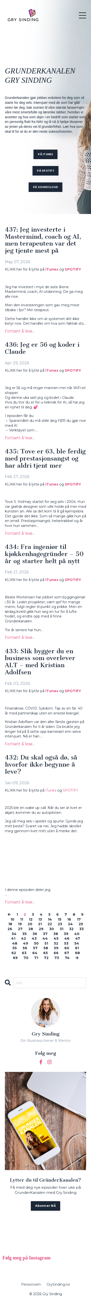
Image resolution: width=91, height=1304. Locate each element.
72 (46, 958)
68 (77, 953)
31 (61, 929)
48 (14, 943)
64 (34, 953)
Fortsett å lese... (20, 331)
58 (45, 948)
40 (76, 934)
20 (30, 924)
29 (41, 929)
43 (34, 938)
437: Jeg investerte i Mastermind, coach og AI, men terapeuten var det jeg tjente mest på (43, 240)
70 (26, 958)
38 (55, 934)
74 (67, 958)
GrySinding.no (58, 1284)
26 (10, 929)
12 (31, 919)
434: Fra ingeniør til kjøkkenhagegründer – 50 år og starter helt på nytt (44, 554)
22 (50, 924)
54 (76, 943)
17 (79, 919)
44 (45, 938)
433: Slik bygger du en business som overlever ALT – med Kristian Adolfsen (40, 662)
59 (56, 948)
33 (81, 929)
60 (66, 948)
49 (25, 943)
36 (35, 934)
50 (36, 943)
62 (13, 953)
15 (59, 919)
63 (24, 953)
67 (66, 953)
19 (20, 924)
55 (14, 948)
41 (13, 938)
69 (15, 958)
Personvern (31, 1284)
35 (24, 934)
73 (56, 958)
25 (81, 924)
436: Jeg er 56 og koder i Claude (42, 348)
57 (35, 948)
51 (46, 943)
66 (56, 953)
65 (45, 953)
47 (77, 938)
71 (36, 958)
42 (23, 938)
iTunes (51, 269)
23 (60, 924)
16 (69, 919)
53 (66, 943)
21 (40, 924)
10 (12, 919)
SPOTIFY (73, 269)
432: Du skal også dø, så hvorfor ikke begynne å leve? (41, 764)
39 (66, 934)
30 (51, 929)
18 (10, 924)
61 (77, 948)
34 (14, 934)
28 (30, 929)
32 (71, 929)
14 (50, 919)
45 (56, 938)
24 (70, 924)
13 (40, 919)
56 (25, 948)
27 (20, 929)
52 (56, 943)
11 (21, 919)
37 (45, 934)
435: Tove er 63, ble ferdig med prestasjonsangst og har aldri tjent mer (45, 458)
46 (66, 938)
